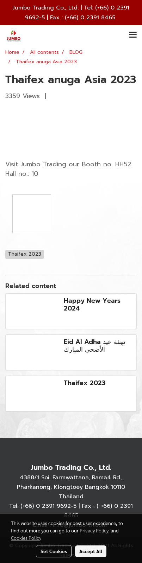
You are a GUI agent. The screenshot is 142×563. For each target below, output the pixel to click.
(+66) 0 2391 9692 (45, 506)
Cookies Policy (26, 538)
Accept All (90, 551)
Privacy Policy (94, 530)
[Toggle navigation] (133, 35)
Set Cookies (54, 551)
